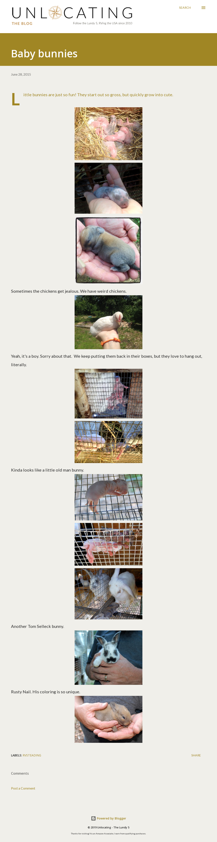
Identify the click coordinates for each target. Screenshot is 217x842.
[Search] (185, 7)
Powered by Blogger (108, 818)
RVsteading (32, 755)
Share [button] (196, 755)
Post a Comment (23, 788)
